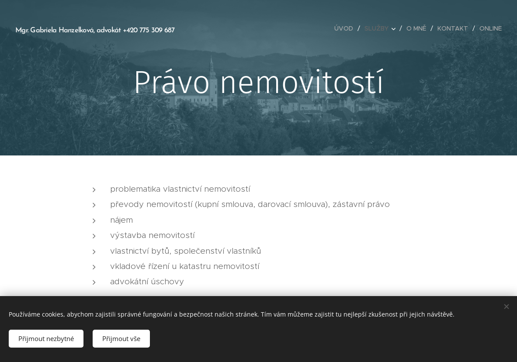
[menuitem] (346, 28)
